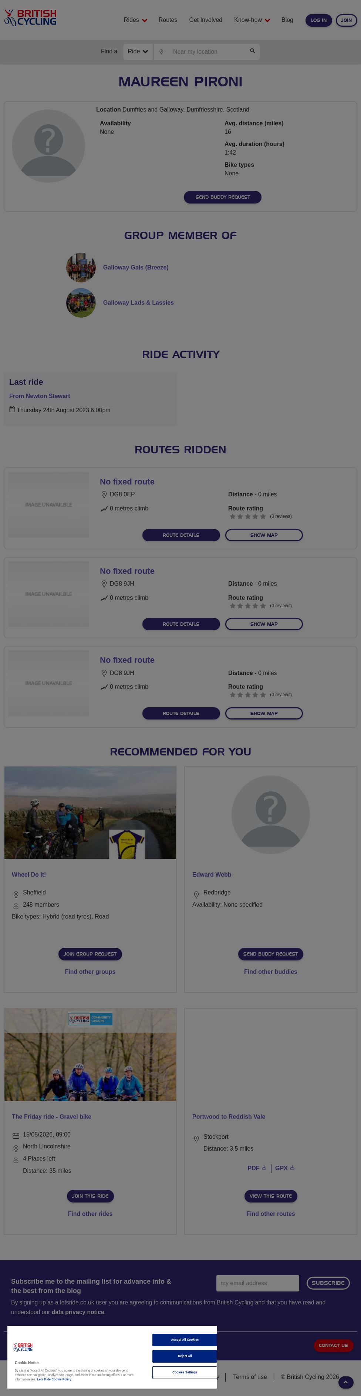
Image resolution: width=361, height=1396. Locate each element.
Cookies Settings (184, 1372)
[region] (112, 1357)
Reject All (185, 1356)
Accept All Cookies (185, 1340)
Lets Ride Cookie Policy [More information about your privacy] (54, 1379)
